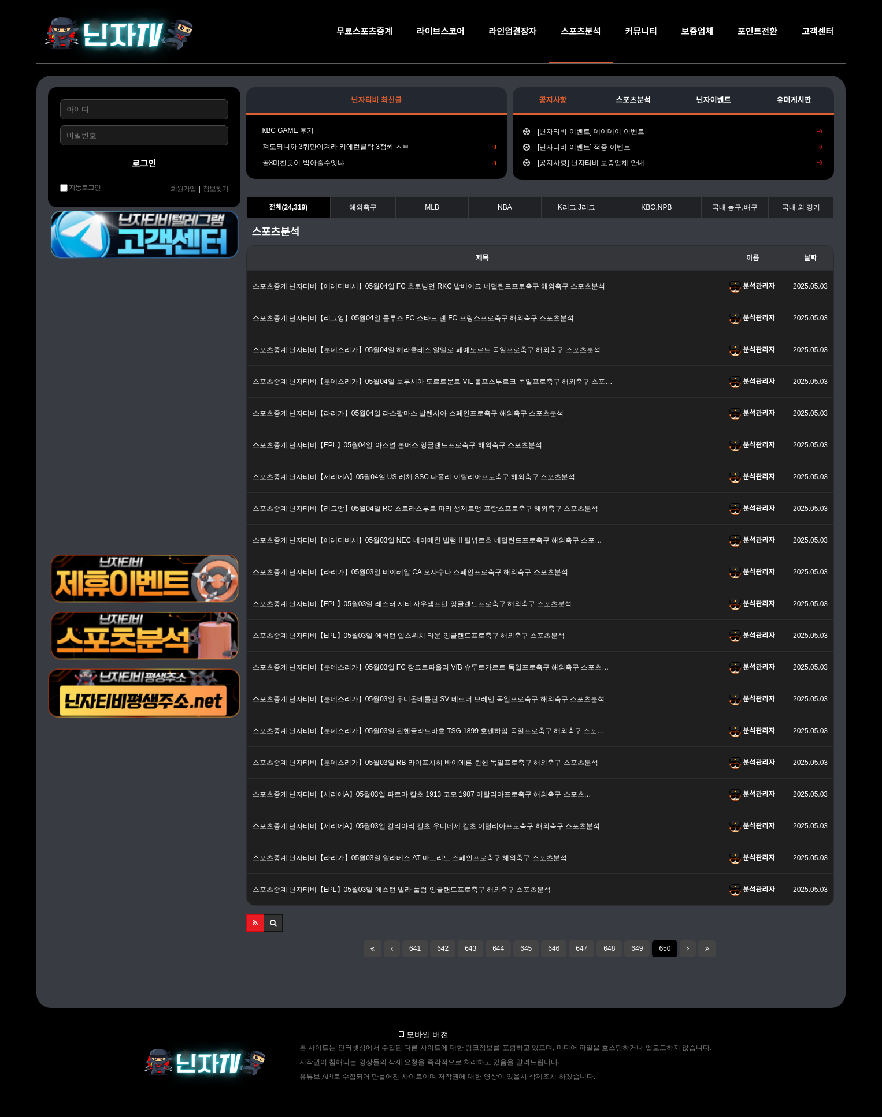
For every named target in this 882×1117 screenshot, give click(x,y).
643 (470, 948)
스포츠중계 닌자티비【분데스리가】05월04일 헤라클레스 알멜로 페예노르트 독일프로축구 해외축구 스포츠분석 (427, 350)
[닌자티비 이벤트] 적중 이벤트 (672, 147)
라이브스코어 (441, 31)
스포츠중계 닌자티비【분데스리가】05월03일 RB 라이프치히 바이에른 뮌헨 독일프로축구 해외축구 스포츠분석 (425, 763)
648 (609, 948)
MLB (432, 207)
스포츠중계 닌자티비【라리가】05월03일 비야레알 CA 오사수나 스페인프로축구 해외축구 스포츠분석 (410, 572)
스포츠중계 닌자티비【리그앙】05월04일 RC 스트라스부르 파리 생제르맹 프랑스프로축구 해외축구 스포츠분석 (426, 509)
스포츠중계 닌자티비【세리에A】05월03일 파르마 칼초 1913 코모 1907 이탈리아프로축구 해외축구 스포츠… (422, 794)
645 (526, 948)
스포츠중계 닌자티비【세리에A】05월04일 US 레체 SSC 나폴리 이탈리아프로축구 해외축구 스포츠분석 (414, 477)
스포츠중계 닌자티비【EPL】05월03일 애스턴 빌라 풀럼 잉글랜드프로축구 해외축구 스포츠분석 (402, 890)
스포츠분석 (581, 31)
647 (581, 948)
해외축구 (363, 207)
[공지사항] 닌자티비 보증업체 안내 (672, 162)
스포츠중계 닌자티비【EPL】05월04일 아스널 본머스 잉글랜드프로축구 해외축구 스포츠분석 (397, 445)
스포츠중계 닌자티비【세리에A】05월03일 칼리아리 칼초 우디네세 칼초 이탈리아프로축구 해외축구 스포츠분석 (426, 826)
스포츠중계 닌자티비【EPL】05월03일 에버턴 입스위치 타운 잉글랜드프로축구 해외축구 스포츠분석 (409, 636)
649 (637, 948)
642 (443, 948)
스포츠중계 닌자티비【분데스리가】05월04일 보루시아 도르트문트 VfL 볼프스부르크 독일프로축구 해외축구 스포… (433, 382)
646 (553, 948)
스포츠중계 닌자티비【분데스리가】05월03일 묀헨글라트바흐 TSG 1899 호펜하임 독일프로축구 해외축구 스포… (429, 731)
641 (415, 948)
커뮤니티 (641, 31)
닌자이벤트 (713, 100)
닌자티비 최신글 (376, 100)
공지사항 (552, 100)
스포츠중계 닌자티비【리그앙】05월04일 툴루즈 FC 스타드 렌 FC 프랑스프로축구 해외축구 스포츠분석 (414, 318)
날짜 (810, 258)
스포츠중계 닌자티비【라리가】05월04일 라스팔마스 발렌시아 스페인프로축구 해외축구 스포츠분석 (408, 413)
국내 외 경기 (801, 207)
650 (664, 948)
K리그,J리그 (576, 207)
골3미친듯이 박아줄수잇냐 (376, 162)
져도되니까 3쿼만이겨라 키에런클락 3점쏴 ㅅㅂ (376, 146)
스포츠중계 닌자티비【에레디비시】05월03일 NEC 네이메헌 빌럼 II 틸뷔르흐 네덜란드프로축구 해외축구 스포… (427, 540)
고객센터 (817, 31)
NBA (505, 207)
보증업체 (697, 31)
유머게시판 (794, 100)
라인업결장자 (513, 31)
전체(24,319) (288, 207)
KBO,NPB (656, 207)
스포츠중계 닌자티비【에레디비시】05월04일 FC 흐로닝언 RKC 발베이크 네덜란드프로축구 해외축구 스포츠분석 (429, 286)
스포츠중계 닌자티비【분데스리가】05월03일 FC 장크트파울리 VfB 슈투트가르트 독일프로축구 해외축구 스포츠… (431, 667)
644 (498, 948)
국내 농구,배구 (735, 207)
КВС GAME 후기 (285, 130)
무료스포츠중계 (364, 31)
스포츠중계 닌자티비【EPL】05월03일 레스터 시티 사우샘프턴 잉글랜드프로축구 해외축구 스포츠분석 (412, 604)
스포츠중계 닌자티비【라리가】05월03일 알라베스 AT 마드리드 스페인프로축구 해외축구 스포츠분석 (410, 858)
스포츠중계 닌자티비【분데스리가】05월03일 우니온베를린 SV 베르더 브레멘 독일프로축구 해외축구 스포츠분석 (429, 699)
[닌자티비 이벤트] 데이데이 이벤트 (672, 131)
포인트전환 (757, 31)
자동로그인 (80, 188)
